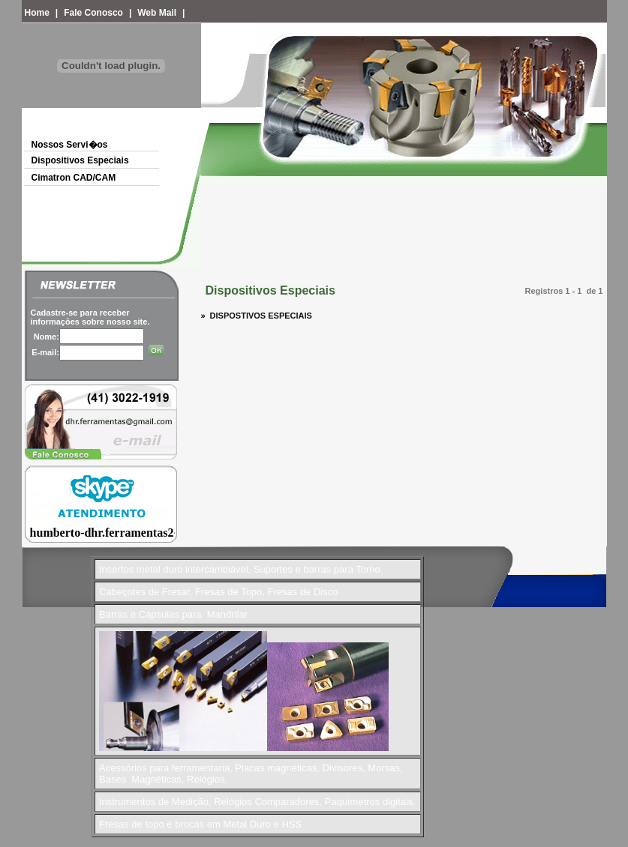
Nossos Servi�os (70, 144)
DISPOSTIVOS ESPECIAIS (259, 315)
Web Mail (156, 12)
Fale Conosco (93, 12)
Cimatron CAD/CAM (74, 177)
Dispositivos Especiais (80, 160)
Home (37, 12)
